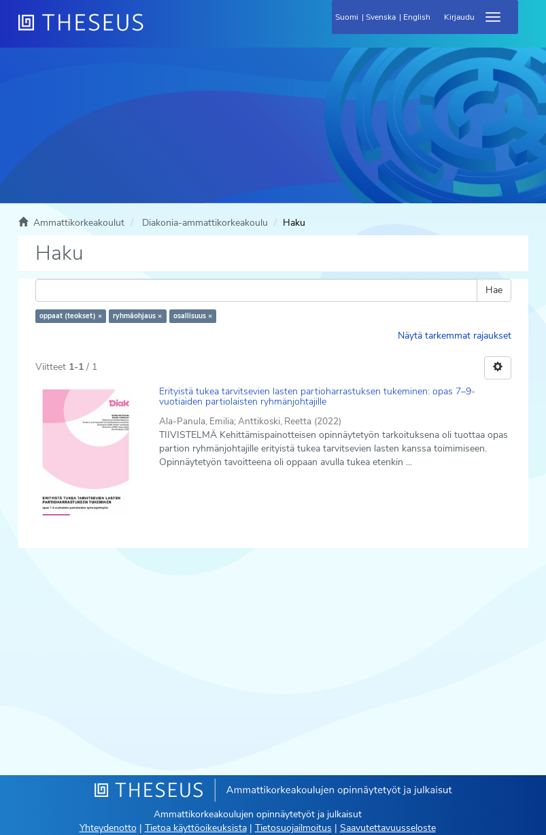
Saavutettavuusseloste (388, 827)
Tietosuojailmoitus (293, 827)
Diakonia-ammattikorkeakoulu (205, 222)
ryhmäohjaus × (137, 316)
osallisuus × (192, 316)
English (416, 17)
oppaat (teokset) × (70, 316)
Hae (493, 290)
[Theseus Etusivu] (154, 31)
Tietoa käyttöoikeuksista (196, 827)
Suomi (346, 17)
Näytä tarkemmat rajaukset (454, 335)
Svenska (381, 17)
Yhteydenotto (108, 827)
